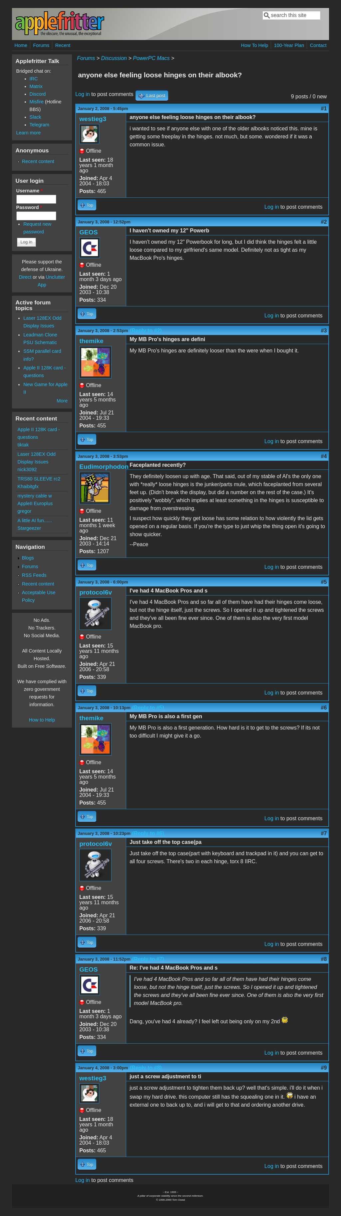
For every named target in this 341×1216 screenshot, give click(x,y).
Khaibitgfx (28, 486)
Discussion (114, 58)
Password (29, 207)
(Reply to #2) (146, 330)
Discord (38, 94)
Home (21, 45)
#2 (324, 222)
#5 (324, 582)
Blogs (28, 557)
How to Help (42, 720)
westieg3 (92, 118)
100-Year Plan (289, 45)
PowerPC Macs (151, 58)
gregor (25, 511)
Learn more (28, 132)
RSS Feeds (34, 575)
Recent (63, 45)
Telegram (39, 124)
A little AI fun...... (35, 520)
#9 (324, 1068)
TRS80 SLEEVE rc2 (39, 478)
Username (29, 190)
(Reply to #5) (148, 708)
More (62, 400)
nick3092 (27, 469)
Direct (25, 277)
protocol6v (95, 592)
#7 (324, 833)
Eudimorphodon (104, 466)
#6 (324, 708)
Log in (82, 94)
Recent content (38, 161)
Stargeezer (29, 528)
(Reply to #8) (146, 1068)
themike (91, 340)
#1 (324, 108)
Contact (318, 45)
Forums (41, 45)
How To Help (254, 45)
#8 (324, 959)
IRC (34, 78)
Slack (35, 117)
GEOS (88, 232)
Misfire (37, 101)
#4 (324, 456)
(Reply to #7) (148, 959)
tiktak (23, 444)
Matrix (36, 86)
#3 (324, 330)
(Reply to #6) (148, 833)
